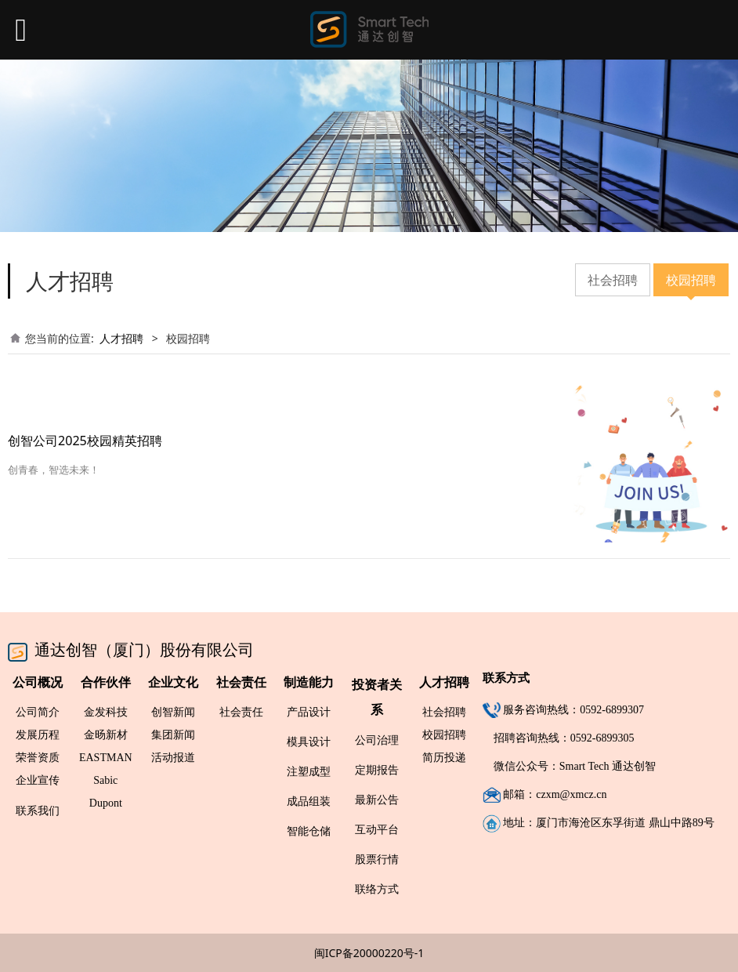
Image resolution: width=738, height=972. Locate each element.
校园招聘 (691, 279)
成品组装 (309, 800)
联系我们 (38, 810)
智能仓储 (309, 830)
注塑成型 (309, 770)
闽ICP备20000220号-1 (369, 952)
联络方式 (377, 888)
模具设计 (309, 741)
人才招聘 (121, 338)
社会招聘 (613, 279)
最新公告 (377, 799)
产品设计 (309, 711)
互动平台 (377, 828)
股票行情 (377, 858)
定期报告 (377, 769)
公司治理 (377, 739)
